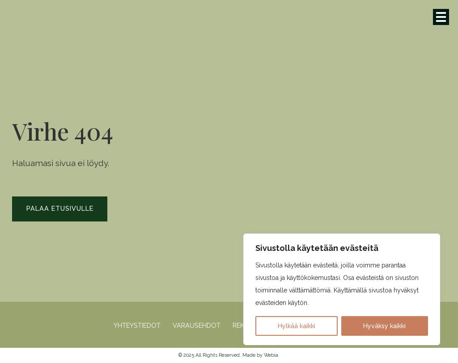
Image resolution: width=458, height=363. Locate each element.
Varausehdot (197, 325)
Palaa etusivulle (59, 208)
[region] (341, 289)
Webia (271, 355)
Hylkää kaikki (296, 326)
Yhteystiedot (137, 325)
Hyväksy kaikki (384, 326)
